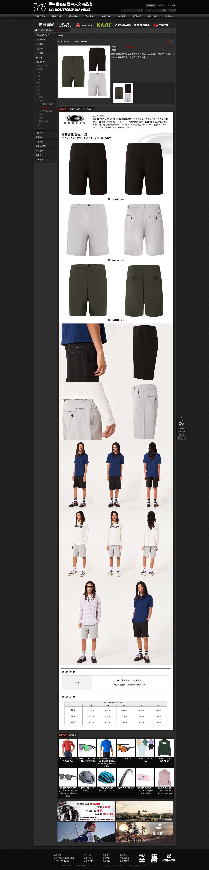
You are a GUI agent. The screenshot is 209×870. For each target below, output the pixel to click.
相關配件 (72, 735)
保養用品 (39, 160)
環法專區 (39, 151)
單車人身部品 (41, 146)
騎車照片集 (88, 861)
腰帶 (38, 80)
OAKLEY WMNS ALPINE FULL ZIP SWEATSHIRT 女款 (164, 790)
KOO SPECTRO (125, 758)
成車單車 (39, 133)
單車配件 (39, 142)
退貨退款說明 (88, 109)
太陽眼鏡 (39, 49)
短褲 (41, 100)
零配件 (38, 155)
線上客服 (181, 197)
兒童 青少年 (40, 40)
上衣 (38, 125)
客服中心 (181, 187)
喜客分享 (87, 855)
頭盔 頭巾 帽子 (42, 66)
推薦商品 (62, 735)
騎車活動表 (88, 858)
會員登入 (161, 5)
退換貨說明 (124, 861)
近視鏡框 (39, 53)
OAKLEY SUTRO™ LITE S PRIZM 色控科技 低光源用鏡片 (145, 790)
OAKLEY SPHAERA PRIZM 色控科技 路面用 (87, 761)
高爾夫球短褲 (47, 104)
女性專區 (39, 44)
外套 (38, 90)
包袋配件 (39, 58)
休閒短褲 (45, 107)
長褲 (41, 97)
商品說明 (62, 109)
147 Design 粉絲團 (61, 861)
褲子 (59, 30)
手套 (38, 76)
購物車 (181, 193)
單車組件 (39, 137)
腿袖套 (39, 128)
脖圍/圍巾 (40, 69)
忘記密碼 (171, 5)
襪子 (38, 87)
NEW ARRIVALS (42, 35)
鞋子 (38, 83)
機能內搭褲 (43, 121)
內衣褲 (39, 73)
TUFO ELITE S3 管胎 (126, 788)
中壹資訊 (145, 866)
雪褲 (41, 118)
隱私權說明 (124, 855)
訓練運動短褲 (47, 111)
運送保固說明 (75, 109)
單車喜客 (57, 855)
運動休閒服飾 (46, 30)
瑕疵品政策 (124, 858)
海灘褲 (41, 114)
